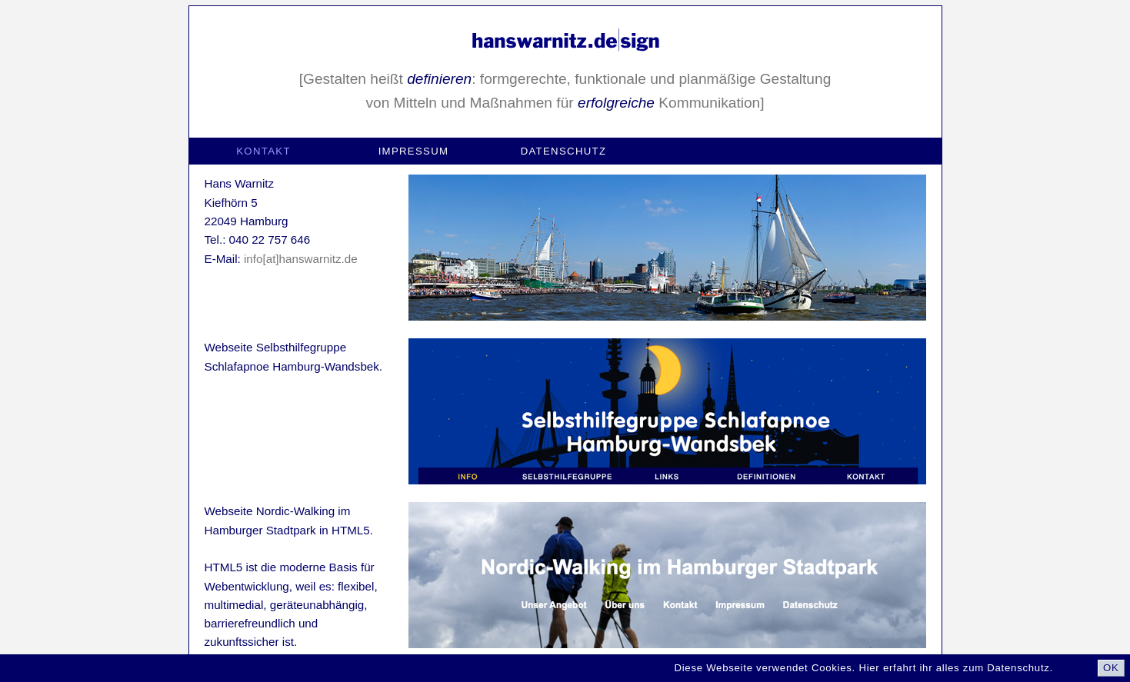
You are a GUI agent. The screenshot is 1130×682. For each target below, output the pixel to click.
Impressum (413, 151)
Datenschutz (564, 151)
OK (1111, 668)
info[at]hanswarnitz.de (301, 258)
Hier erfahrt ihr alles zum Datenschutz (953, 668)
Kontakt (263, 151)
